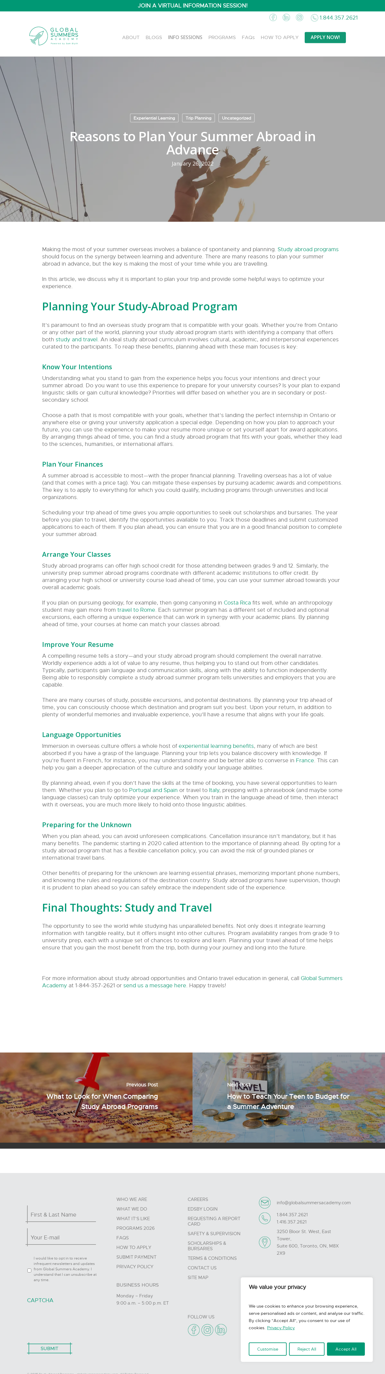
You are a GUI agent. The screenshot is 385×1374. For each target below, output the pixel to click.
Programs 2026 (135, 1228)
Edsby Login (203, 1209)
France (305, 760)
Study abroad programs (308, 249)
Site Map (198, 1277)
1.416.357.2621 (291, 1222)
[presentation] (73, 1320)
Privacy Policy (281, 1327)
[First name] (60, 1215)
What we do (131, 1209)
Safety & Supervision (214, 1233)
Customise (267, 1349)
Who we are (131, 1199)
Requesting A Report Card (214, 1221)
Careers (198, 1199)
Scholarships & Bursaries (207, 1246)
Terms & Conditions (212, 1258)
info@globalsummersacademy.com (314, 1202)
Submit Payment (136, 1257)
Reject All (306, 1349)
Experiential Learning (154, 118)
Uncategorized (236, 118)
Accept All (345, 1349)
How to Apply (133, 1247)
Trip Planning (198, 118)
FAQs (122, 1238)
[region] (307, 1319)
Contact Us (202, 1268)
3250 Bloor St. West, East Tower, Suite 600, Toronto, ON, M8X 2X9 (308, 1242)
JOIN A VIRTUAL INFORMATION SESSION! (193, 5)
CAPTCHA (40, 1300)
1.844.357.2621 (339, 17)
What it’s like (133, 1218)
